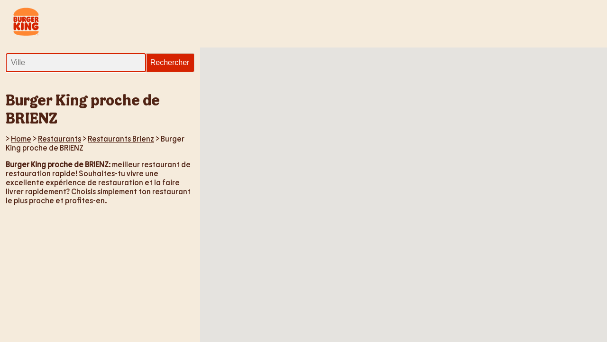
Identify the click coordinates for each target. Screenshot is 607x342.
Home (21, 138)
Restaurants (59, 138)
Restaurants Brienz (121, 138)
